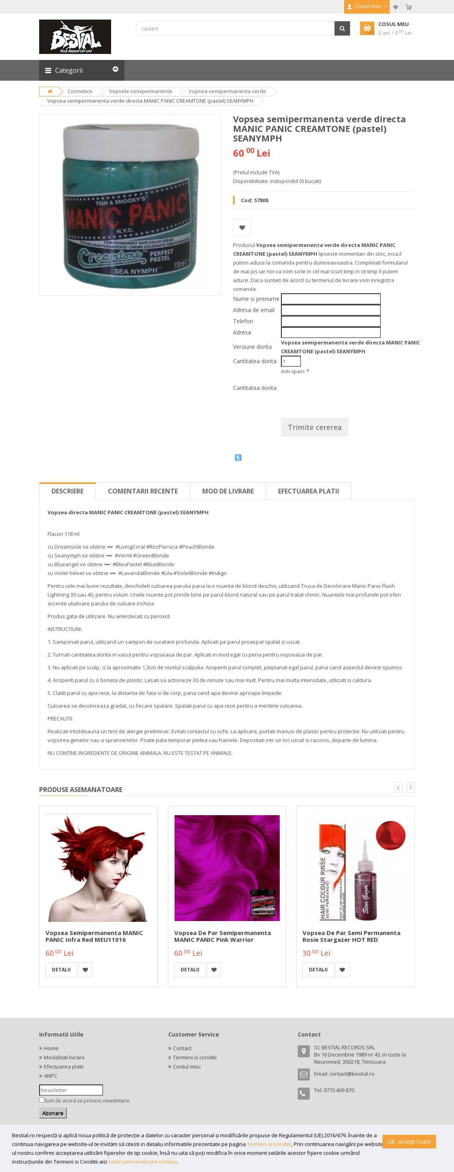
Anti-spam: (295, 371)
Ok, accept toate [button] (409, 1141)
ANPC (50, 1075)
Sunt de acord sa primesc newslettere (86, 1100)
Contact (182, 1048)
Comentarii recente (143, 491)
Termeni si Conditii (269, 1144)
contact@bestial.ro (351, 1073)
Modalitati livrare (64, 1057)
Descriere (68, 491)
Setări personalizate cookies (142, 1161)
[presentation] (341, 393)
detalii (61, 969)
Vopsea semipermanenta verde (227, 91)
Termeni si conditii (195, 1057)
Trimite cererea (315, 427)
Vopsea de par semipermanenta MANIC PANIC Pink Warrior (222, 936)
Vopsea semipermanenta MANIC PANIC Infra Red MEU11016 (94, 936)
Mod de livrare (228, 491)
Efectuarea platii (308, 491)
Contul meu (187, 1066)
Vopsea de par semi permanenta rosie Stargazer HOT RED (351, 936)
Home (51, 1048)
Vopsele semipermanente (140, 91)
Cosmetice (80, 91)
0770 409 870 (339, 1090)
